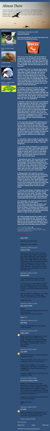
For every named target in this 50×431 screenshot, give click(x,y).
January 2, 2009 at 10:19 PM (27, 419)
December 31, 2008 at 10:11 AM (28, 247)
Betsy (26, 228)
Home (33, 425)
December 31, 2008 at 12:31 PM (28, 320)
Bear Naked (24, 306)
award (22, 228)
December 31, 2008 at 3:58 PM (28, 378)
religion (44, 229)
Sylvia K (23, 250)
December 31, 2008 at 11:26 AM (28, 273)
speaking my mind (27, 230)
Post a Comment (21, 422)
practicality (34, 229)
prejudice (39, 229)
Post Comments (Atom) (32, 428)
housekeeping (20, 229)
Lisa (21, 351)
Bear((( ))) (23, 317)
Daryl (22, 238)
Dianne (22, 275)
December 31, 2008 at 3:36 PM (28, 349)
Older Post (45, 425)
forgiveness (39, 228)
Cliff (21, 322)
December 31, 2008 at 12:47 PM (28, 330)
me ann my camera (27, 380)
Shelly (22, 333)
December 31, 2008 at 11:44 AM (28, 303)
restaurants (20, 230)
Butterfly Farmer (31, 228)
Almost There (12, 6)
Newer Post (20, 425)
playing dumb (28, 229)
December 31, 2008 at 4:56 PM (28, 407)
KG (21, 409)
